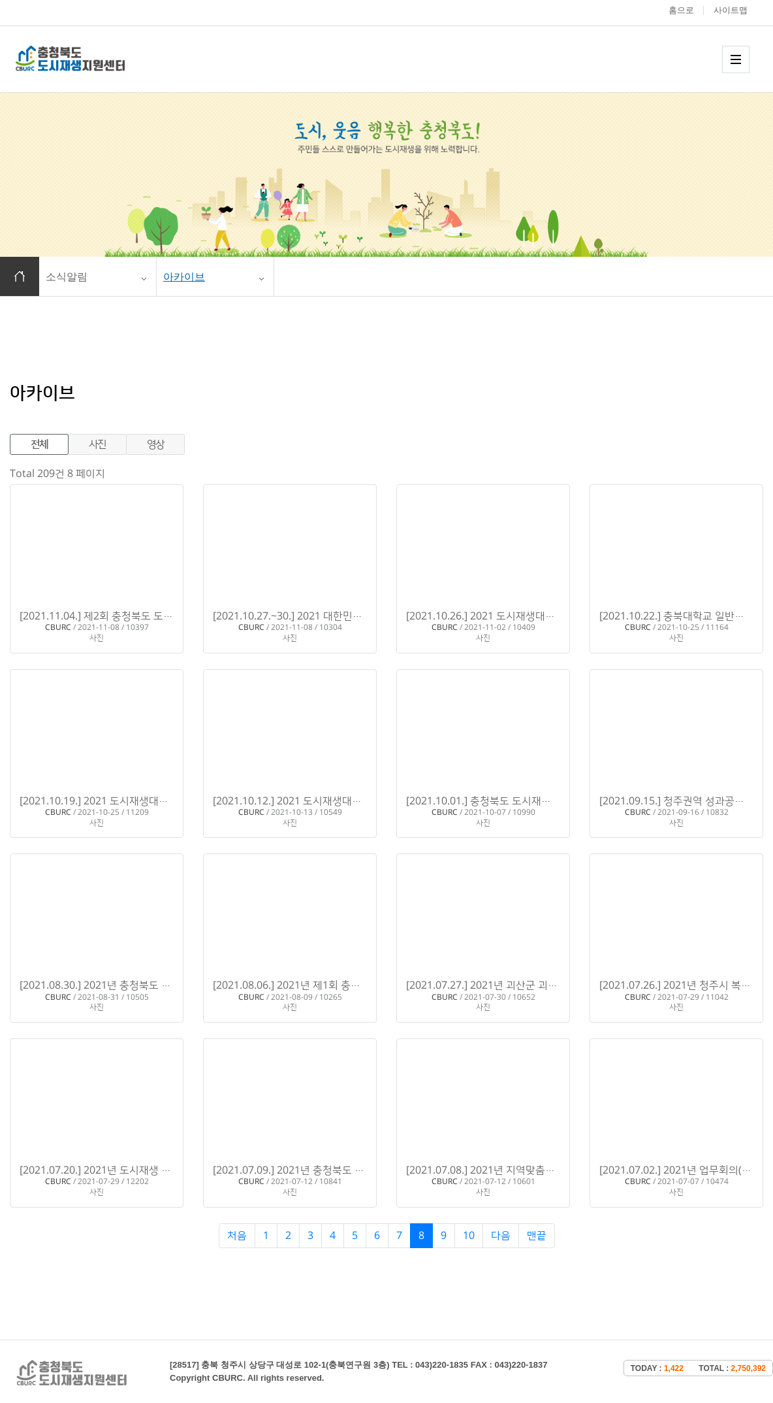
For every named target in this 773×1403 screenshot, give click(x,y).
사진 (97, 444)
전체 (39, 444)
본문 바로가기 (0, 0)
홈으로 (681, 10)
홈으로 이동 (19, 276)
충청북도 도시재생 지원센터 (84, 58)
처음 (237, 1236)
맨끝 (536, 1236)
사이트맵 (731, 10)
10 (469, 1236)
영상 (156, 444)
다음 (501, 1236)
